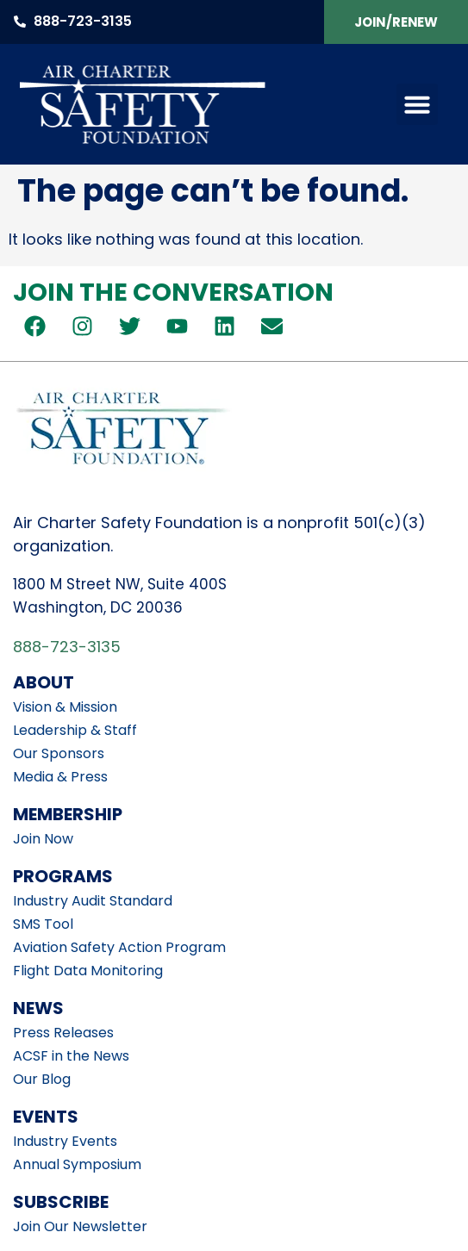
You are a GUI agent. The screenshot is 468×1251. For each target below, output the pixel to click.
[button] (417, 104)
